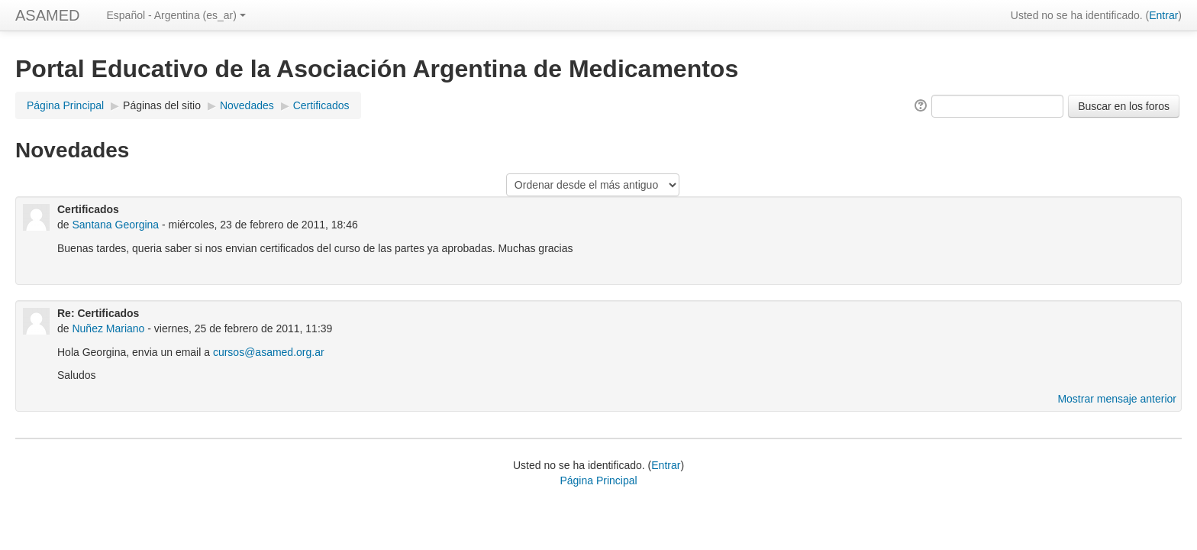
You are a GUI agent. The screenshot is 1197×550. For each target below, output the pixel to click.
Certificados (321, 105)
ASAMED (47, 15)
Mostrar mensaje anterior (1116, 399)
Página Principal (65, 105)
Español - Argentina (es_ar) (175, 15)
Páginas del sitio (162, 105)
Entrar (1163, 15)
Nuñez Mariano (108, 328)
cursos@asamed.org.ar (268, 352)
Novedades (247, 105)
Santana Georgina (115, 224)
